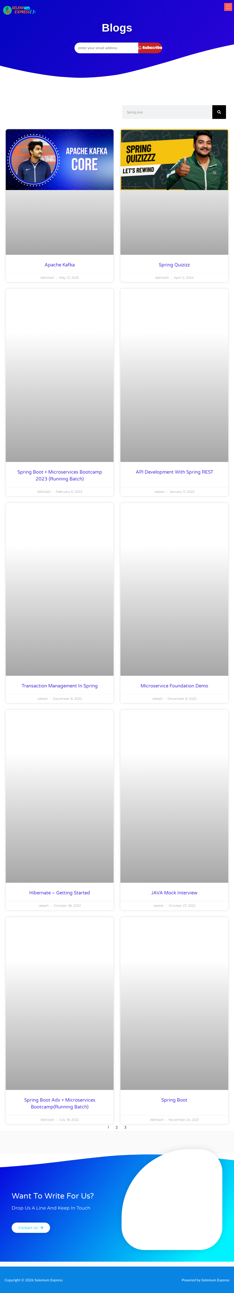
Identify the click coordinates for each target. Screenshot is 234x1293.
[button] (225, 11)
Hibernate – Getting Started (59, 893)
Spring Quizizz (174, 265)
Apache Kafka (60, 265)
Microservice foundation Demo (174, 686)
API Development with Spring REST (174, 472)
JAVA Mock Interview (174, 893)
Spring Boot (174, 1100)
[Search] (219, 112)
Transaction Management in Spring (60, 686)
